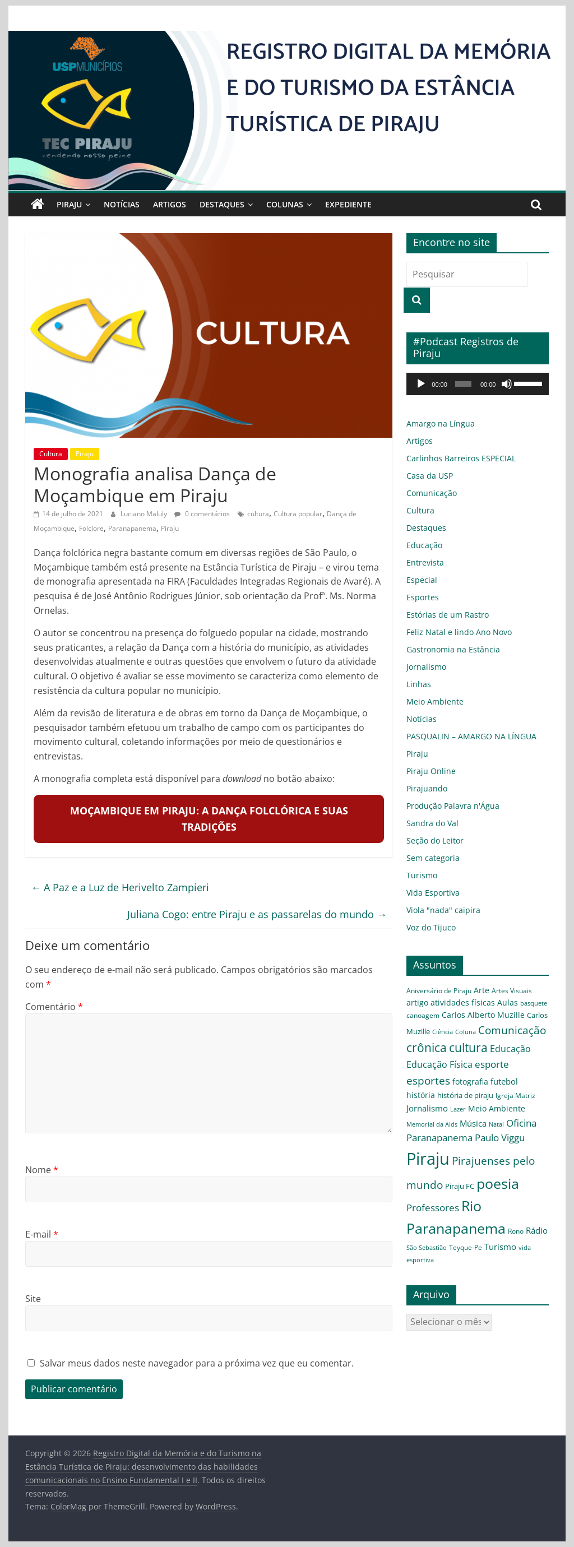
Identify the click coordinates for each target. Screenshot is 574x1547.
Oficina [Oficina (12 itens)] (521, 1123)
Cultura (50, 453)
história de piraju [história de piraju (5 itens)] (465, 1095)
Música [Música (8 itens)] (473, 1123)
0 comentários (202, 513)
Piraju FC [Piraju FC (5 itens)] (459, 1186)
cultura (258, 513)
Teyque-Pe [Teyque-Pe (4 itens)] (465, 1247)
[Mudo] (506, 384)
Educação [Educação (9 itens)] (510, 1049)
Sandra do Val (432, 823)
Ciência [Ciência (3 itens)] (442, 1032)
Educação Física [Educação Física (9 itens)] (439, 1064)
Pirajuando (426, 788)
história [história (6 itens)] (420, 1095)
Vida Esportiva (433, 892)
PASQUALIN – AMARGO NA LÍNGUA (471, 736)
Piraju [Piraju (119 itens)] (428, 1158)
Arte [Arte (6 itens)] (481, 990)
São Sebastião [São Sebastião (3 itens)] (426, 1248)
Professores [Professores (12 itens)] (432, 1207)
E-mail (41, 1234)
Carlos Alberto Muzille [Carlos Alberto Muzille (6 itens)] (483, 1014)
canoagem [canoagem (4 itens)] (422, 1015)
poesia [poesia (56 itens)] (497, 1183)
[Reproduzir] (421, 384)
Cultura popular (298, 513)
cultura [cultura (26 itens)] (468, 1047)
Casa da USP (429, 475)
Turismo (421, 875)
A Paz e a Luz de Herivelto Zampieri (120, 887)
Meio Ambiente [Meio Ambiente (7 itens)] (496, 1108)
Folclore (91, 528)
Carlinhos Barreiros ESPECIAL (461, 458)
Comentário (54, 1007)
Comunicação (431, 493)
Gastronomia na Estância (453, 649)
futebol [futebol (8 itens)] (504, 1081)
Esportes (422, 597)
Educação (424, 545)
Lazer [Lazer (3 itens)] (458, 1109)
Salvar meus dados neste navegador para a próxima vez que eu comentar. (197, 1363)
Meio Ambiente (435, 701)
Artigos (169, 204)
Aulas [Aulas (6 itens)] (507, 1002)
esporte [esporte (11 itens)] (492, 1064)
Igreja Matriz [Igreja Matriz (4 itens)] (515, 1095)
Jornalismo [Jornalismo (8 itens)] (427, 1108)
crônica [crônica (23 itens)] (426, 1047)
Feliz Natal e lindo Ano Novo (459, 632)
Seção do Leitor (435, 840)
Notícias (122, 204)
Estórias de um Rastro (447, 614)
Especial (421, 580)
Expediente (348, 204)
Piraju (69, 204)
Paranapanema (132, 528)
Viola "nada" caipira (443, 910)
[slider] (463, 384)
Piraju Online (431, 771)
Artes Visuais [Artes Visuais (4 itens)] (512, 990)
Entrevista (425, 562)
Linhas (418, 684)
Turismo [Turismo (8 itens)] (500, 1246)
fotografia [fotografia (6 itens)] (470, 1081)
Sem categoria (433, 858)
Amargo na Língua (440, 423)
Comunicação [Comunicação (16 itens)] (512, 1030)
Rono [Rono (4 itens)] (516, 1230)
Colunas (284, 204)
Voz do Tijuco (431, 927)
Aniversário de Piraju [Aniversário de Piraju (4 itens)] (438, 990)
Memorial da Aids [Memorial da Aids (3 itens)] (431, 1124)
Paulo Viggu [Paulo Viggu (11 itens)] (500, 1137)
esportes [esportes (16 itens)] (428, 1080)
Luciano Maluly (145, 513)
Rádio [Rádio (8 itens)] (537, 1230)
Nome (41, 1170)
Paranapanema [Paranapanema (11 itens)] (439, 1137)
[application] (477, 384)
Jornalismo (426, 666)
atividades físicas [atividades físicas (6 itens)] (462, 1002)
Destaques (222, 204)
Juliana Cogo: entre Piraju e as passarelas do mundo (257, 914)
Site (33, 1299)
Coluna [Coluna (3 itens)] (465, 1032)
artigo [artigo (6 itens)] (417, 1002)
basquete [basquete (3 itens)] (533, 1003)
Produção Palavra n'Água (452, 805)
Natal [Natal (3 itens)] (496, 1124)
